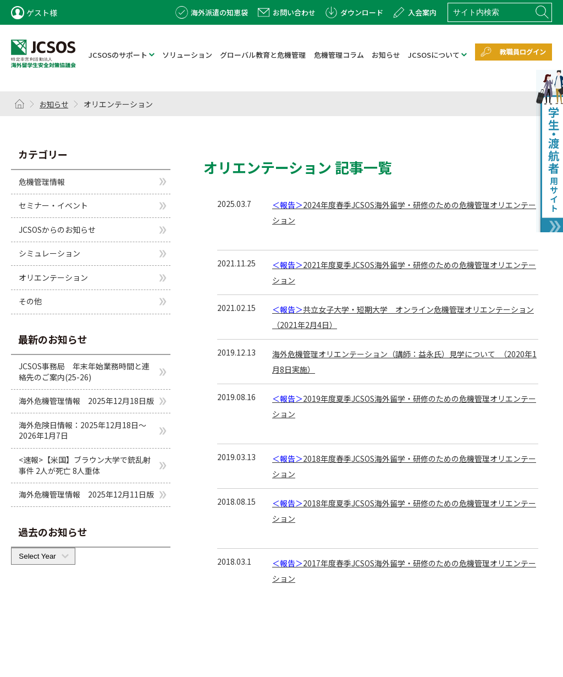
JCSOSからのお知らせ (57, 230)
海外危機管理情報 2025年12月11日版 (86, 494)
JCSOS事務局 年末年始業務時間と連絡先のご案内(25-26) (84, 372)
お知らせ (55, 104)
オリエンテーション (53, 277)
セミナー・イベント (53, 205)
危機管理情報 (42, 181)
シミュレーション (49, 253)
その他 (30, 301)
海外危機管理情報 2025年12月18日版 (86, 401)
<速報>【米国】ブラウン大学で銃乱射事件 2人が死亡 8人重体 (85, 466)
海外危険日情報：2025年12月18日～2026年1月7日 (82, 431)
